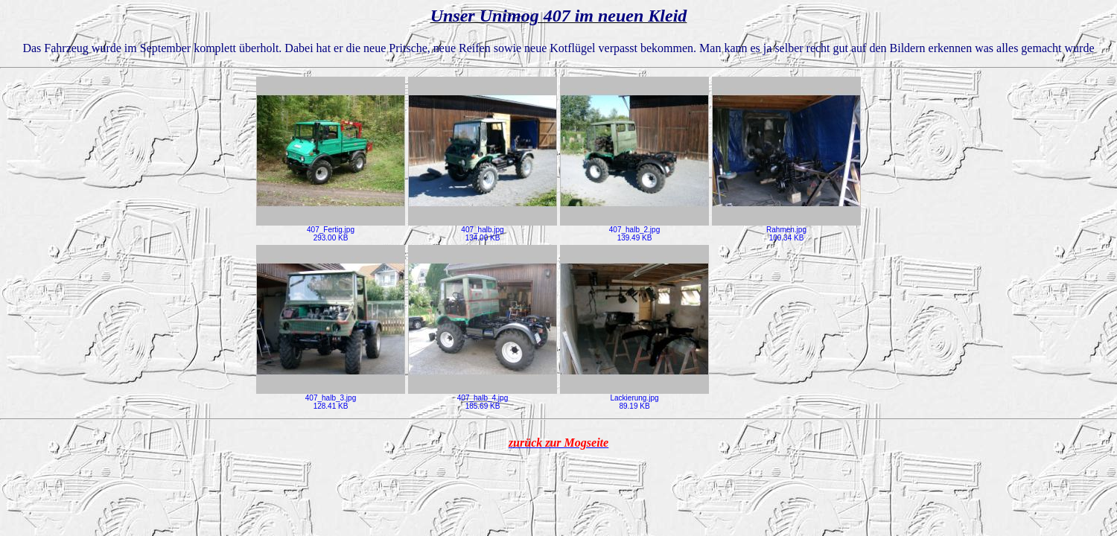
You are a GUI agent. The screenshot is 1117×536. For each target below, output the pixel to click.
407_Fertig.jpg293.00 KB (330, 230)
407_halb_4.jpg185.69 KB (482, 398)
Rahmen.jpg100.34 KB (786, 230)
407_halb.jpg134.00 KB (482, 230)
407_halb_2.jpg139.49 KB (634, 230)
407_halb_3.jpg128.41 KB (330, 398)
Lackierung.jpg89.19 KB (634, 398)
